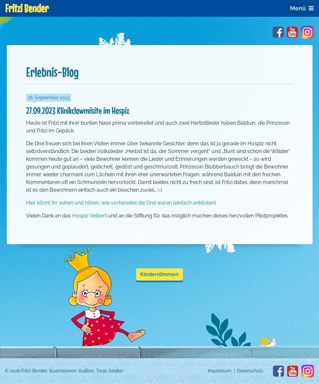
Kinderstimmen (159, 274)
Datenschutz (250, 370)
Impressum (219, 370)
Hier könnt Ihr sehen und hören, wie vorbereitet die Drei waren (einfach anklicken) (121, 203)
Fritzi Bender (27, 8)
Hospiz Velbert (89, 216)
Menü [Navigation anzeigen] (302, 8)
